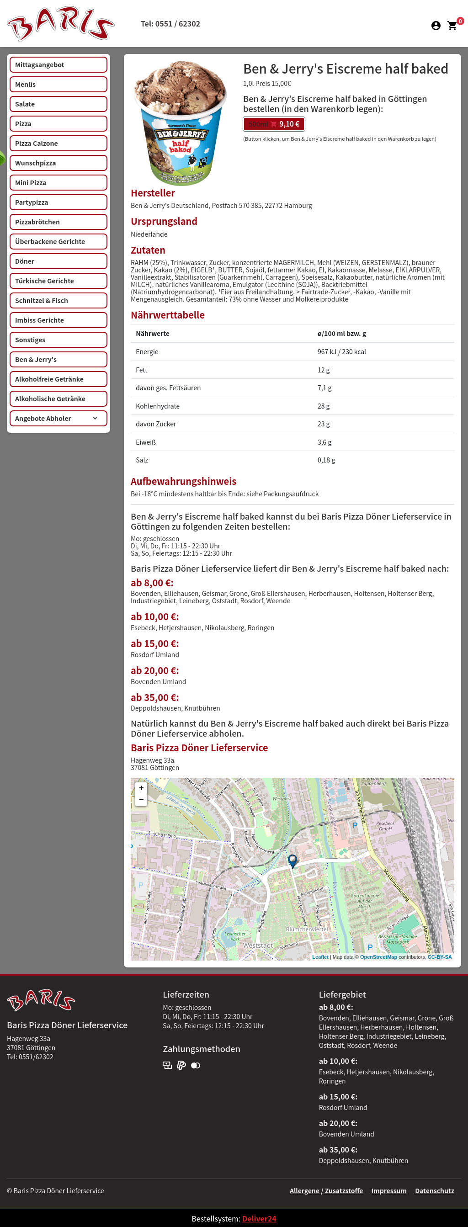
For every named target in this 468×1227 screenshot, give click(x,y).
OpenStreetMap (378, 957)
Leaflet (320, 957)
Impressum (389, 1190)
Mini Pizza (30, 182)
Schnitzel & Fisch (41, 300)
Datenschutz (434, 1190)
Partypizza (31, 202)
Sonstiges (30, 339)
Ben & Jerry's (36, 359)
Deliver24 (259, 1218)
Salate (25, 103)
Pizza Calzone (36, 143)
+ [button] (141, 788)
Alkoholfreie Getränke (49, 378)
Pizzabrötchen (37, 221)
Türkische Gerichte (44, 280)
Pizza (23, 123)
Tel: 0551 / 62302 (170, 23)
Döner (24, 261)
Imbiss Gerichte (39, 319)
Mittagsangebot (39, 64)
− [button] (141, 800)
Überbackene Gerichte (50, 241)
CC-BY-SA (440, 957)
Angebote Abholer (56, 418)
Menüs (25, 84)
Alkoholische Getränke (50, 398)
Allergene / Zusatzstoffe (326, 1190)
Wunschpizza (35, 162)
